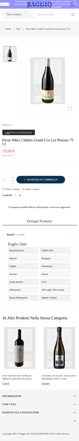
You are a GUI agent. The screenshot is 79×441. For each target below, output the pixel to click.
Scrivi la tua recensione (18, 132)
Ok (4, 4)
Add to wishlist (10, 189)
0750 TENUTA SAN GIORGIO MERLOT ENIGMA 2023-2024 (17, 377)
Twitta (20, 195)
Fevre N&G (19, 235)
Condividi (15, 195)
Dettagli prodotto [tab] (39, 221)
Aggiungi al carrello (41, 179)
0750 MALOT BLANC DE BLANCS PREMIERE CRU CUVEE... (59, 377)
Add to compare (31, 189)
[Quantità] (6, 179)
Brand (10, 234)
